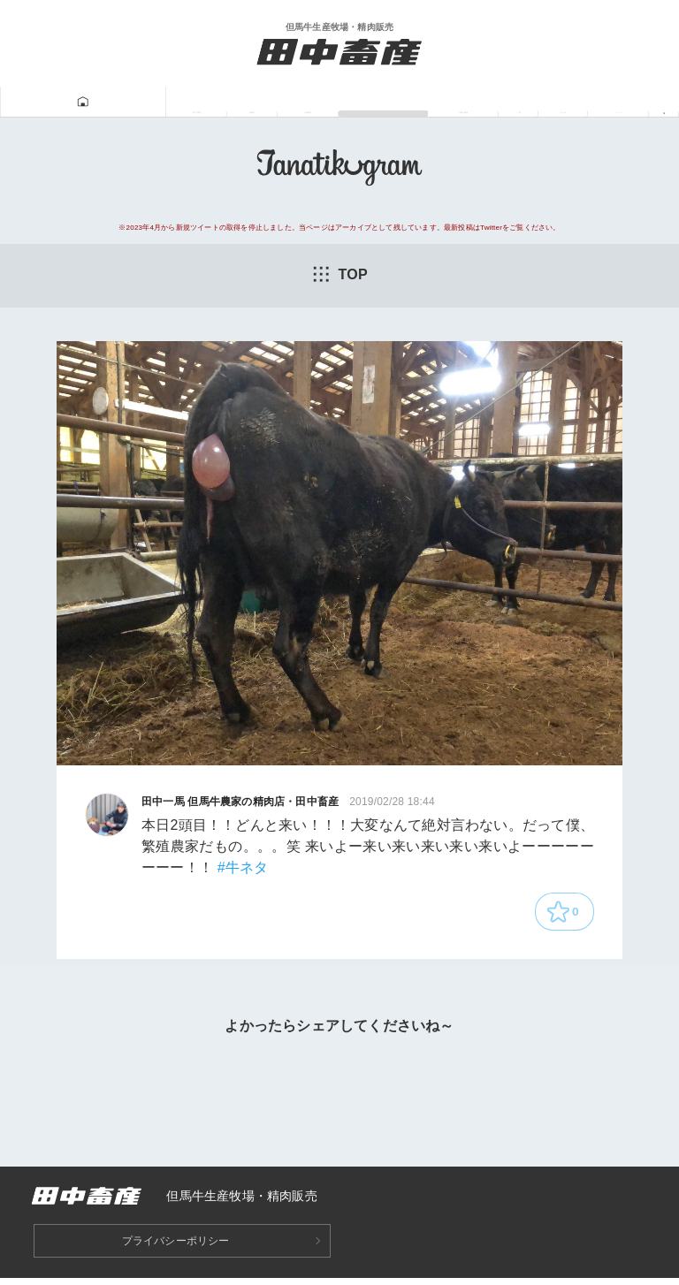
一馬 (479, 102)
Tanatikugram (308, 102)
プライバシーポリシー (176, 1248)
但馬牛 (144, 102)
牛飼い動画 (408, 102)
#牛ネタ (243, 868)
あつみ (534, 102)
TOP (339, 275)
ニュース (605, 102)
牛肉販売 (214, 102)
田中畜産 (73, 102)
